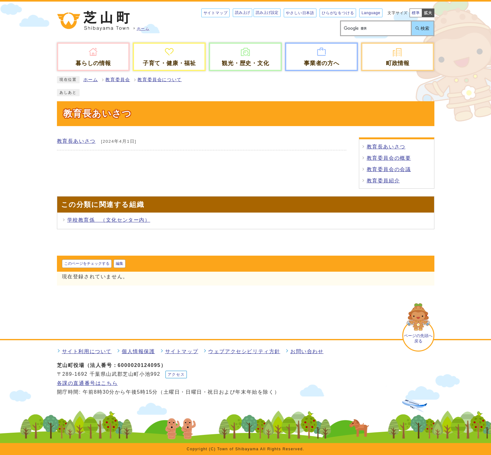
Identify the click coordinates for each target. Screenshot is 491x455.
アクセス (176, 374)
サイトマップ (216, 13)
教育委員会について (159, 79)
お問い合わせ (307, 351)
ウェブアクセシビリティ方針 (244, 351)
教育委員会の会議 (389, 169)
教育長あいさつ (76, 141)
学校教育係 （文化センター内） (108, 220)
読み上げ (242, 12)
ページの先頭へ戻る (418, 338)
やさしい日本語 (300, 13)
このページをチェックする (86, 263)
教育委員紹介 (383, 180)
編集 (119, 263)
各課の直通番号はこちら (87, 383)
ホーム (90, 79)
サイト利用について (87, 351)
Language (370, 13)
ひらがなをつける (338, 13)
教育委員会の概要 (389, 158)
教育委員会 (117, 79)
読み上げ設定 (267, 12)
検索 (425, 28)
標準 (416, 13)
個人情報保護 (138, 351)
